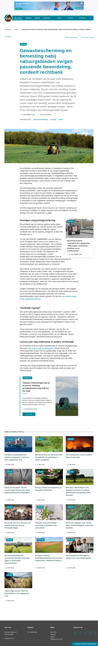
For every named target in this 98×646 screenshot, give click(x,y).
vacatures (46, 18)
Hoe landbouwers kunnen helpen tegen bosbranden (79, 456)
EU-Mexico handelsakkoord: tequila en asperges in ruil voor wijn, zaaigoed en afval (16, 457)
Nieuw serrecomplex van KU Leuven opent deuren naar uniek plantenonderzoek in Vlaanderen (17, 490)
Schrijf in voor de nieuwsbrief (85, 644)
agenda (37, 18)
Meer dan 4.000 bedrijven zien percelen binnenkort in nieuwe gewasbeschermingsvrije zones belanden (78, 491)
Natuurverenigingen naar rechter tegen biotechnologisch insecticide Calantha (79, 525)
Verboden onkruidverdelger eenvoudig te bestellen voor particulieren (46, 525)
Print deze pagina (70, 37)
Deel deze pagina (87, 37)
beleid (60, 119)
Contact (59, 18)
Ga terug (8, 36)
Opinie (52, 637)
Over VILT (70, 18)
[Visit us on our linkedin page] (80, 633)
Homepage (8, 29)
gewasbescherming (40, 119)
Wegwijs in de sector (56, 639)
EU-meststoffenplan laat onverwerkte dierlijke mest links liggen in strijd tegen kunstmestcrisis (17, 559)
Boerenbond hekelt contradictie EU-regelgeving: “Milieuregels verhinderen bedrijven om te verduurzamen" (78, 246)
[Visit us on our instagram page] (85, 633)
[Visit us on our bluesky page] (95, 633)
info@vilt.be (33, 632)
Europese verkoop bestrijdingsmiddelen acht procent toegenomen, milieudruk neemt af (48, 558)
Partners (53, 634)
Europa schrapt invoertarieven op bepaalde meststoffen (48, 489)
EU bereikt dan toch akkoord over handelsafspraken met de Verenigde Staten (17, 525)
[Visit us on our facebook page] (75, 633)
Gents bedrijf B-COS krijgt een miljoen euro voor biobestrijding (78, 557)
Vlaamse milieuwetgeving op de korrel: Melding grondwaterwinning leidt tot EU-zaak (36, 387)
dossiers (28, 18)
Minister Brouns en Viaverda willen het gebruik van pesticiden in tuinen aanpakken (48, 457)
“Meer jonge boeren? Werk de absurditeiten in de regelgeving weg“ (16, 593)
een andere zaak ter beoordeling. (41, 348)
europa (53, 119)
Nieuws (16, 29)
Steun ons (53, 632)
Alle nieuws (18, 18)
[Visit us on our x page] (90, 633)
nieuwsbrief (82, 18)
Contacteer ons (9, 638)
